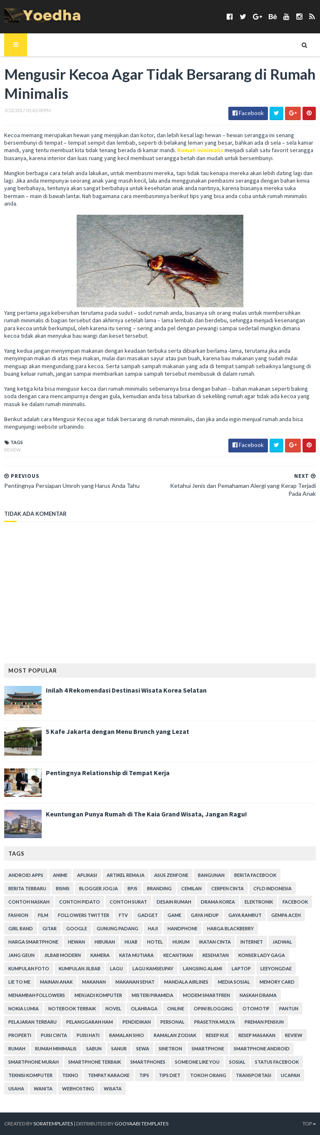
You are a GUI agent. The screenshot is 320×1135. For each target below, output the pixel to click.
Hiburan (105, 941)
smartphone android (262, 1048)
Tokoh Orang (208, 1075)
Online (175, 1008)
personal (172, 1022)
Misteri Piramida (152, 995)
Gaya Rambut (245, 915)
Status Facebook (277, 1062)
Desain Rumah (174, 901)
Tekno (70, 1075)
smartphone (208, 1048)
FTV (123, 915)
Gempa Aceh (286, 915)
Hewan (76, 941)
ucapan (290, 1075)
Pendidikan (136, 1022)
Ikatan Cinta (215, 941)
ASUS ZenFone (171, 875)
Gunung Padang (117, 928)
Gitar (49, 928)
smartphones (147, 1062)
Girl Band (20, 928)
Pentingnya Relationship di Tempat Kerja (108, 772)
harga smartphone (33, 941)
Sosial (237, 1062)
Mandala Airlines (186, 981)
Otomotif (256, 1008)
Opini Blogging (213, 1008)
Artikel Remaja (126, 875)
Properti (19, 1035)
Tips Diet (169, 1075)
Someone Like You (197, 1062)
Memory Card (277, 981)
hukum (181, 941)
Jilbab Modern (62, 955)
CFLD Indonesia (272, 888)
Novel (113, 1008)
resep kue (217, 1035)
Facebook (295, 901)
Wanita (43, 1088)
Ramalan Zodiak (175, 1035)
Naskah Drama (258, 995)
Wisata (113, 1088)
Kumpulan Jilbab (79, 968)
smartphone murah (33, 1062)
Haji (153, 928)
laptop (241, 968)
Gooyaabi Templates (141, 1123)
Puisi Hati (88, 1035)
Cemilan (191, 888)
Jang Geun (21, 955)
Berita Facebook (255, 875)
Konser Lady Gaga (261, 955)
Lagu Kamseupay (152, 968)
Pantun (288, 1008)
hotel (155, 941)
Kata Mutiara (136, 955)
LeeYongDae (276, 968)
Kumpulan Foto (28, 968)
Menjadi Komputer (98, 995)
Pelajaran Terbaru (32, 1022)
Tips (144, 1075)
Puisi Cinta (54, 1035)
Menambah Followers (36, 995)
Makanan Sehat (135, 981)
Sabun (94, 1048)
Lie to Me (19, 981)
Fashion (18, 915)
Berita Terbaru (27, 888)
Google (76, 928)
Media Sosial (234, 981)
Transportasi (253, 1075)
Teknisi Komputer (30, 1075)
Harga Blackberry (230, 928)
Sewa (142, 1048)
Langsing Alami (202, 968)
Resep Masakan (256, 1035)
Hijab (131, 941)
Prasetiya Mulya (214, 1022)
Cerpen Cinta (227, 888)
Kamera (100, 955)
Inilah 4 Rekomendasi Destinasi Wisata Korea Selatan (126, 690)
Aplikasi (87, 875)
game (174, 915)
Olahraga (144, 1008)
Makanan (94, 981)
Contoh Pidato (79, 901)
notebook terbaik (72, 1008)
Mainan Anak (56, 981)
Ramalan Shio (126, 1035)
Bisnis (63, 888)
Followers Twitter (83, 915)
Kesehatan (215, 955)
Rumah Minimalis (56, 1048)
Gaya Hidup (205, 915)
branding (159, 888)
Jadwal (282, 941)
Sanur (119, 1048)
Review (12, 449)
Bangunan (211, 875)
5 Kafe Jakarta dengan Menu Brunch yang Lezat (117, 731)
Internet (251, 941)
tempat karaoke (109, 1075)
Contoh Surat (128, 901)
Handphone (183, 928)
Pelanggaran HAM (89, 1022)
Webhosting (78, 1088)
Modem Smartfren (206, 995)
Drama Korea (218, 901)
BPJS (133, 888)
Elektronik (259, 901)
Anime (60, 875)
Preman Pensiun (264, 1022)
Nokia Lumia (23, 1008)
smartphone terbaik (94, 1062)
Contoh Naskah (29, 901)
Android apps (25, 875)
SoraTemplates (53, 1123)
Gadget (148, 915)
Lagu (116, 968)
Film (43, 915)
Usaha (16, 1088)
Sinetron (170, 1048)
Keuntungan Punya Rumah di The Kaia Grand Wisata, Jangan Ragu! (146, 814)
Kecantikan (178, 955)
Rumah (16, 1048)
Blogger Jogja (98, 888)
